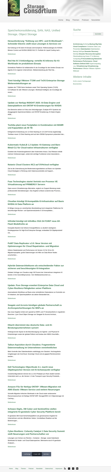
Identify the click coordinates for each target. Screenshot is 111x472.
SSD (87, 63)
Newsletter (95, 20)
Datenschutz (49, 468)
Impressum (59, 468)
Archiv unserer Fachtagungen (82, 81)
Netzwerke (98, 59)
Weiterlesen (12, 54)
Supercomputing (95, 63)
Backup (92, 44)
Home (60, 20)
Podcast (85, 20)
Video (74, 66)
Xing (73, 469)
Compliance (82, 46)
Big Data (98, 44)
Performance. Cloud (90, 61)
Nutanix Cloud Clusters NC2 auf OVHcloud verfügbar (33, 164)
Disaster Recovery (85, 54)
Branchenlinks (77, 84)
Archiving (86, 44)
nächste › (46, 454)
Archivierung (78, 44)
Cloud (75, 46)
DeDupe (81, 51)
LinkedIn (77, 469)
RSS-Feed (65, 469)
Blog (68, 20)
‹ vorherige (27, 454)
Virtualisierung (81, 66)
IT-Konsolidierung (87, 59)
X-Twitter (69, 469)
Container (90, 46)
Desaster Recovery (91, 51)
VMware (85, 68)
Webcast (76, 71)
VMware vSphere (94, 68)
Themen (75, 20)
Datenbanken (85, 49)
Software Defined (79, 63)
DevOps (76, 54)
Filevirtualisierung (79, 56)
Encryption (97, 54)
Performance (77, 61)
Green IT (88, 56)
